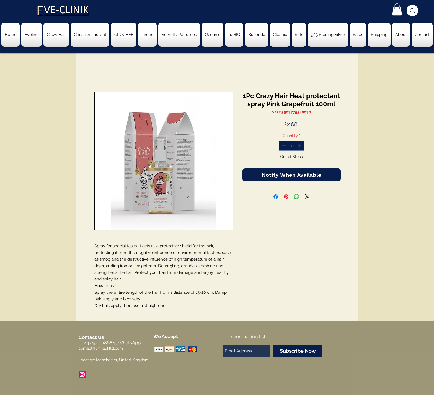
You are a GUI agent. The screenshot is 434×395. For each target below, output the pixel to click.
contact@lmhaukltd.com (101, 348)
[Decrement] (283, 145)
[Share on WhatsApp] (296, 196)
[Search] (412, 10)
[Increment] (299, 145)
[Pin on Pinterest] (286, 196)
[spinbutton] (291, 145)
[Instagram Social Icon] (82, 374)
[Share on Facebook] (275, 196)
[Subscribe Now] (297, 351)
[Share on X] (307, 196)
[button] (397, 9)
